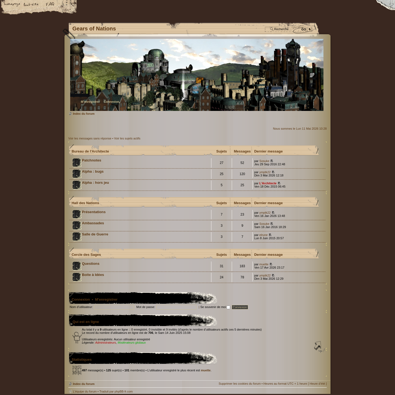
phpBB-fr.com (124, 391)
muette (264, 264)
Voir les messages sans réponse (89, 138)
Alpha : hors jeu (95, 183)
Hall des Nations (85, 203)
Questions (90, 264)
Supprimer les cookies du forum (240, 383)
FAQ (50, 4)
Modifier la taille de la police (31, 4)
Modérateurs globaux (132, 342)
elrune (263, 235)
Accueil (12, 4)
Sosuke (264, 161)
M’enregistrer (90, 101)
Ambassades (93, 223)
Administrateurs (105, 342)
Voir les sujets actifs (127, 138)
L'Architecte (267, 183)
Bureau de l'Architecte (90, 151)
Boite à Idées (93, 275)
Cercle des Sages (86, 255)
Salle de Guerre (95, 234)
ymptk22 (265, 172)
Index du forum (196, 75)
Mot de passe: (145, 307)
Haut (320, 347)
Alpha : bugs (93, 171)
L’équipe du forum (85, 391)
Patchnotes (91, 160)
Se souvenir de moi (215, 307)
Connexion (111, 101)
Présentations (94, 212)
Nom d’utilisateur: (81, 307)
